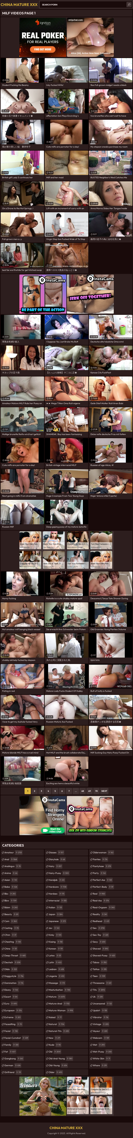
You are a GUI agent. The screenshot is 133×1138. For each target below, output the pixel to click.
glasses (56, 852)
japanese (57, 921)
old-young (58, 1065)
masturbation (60, 990)
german (12, 1065)
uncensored (103, 1003)
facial (11, 1031)
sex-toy (101, 935)
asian (11, 880)
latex (55, 955)
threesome (102, 983)
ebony (11, 990)
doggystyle (14, 976)
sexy (99, 941)
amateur (13, 852)
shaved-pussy (104, 955)
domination (14, 983)
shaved (101, 948)
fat (10, 1051)
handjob (57, 880)
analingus (12, 866)
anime (11, 873)
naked (55, 1017)
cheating (13, 941)
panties (100, 859)
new (55, 1038)
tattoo (100, 969)
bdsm (11, 907)
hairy (55, 866)
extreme (12, 1017)
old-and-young (61, 1058)
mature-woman (61, 1010)
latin (55, 962)
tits (99, 990)
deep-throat (15, 955)
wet (99, 1044)
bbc (10, 893)
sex (99, 928)
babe (11, 887)
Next (104, 791)
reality (100, 914)
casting (11, 928)
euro (11, 1003)
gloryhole (57, 859)
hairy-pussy (59, 873)
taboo (100, 962)
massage (57, 983)
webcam (101, 1038)
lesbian (57, 969)
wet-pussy (102, 1051)
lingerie (57, 976)
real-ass (101, 900)
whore (100, 1065)
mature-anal (59, 1003)
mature (57, 996)
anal (11, 859)
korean (56, 948)
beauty (11, 914)
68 (82, 791)
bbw (10, 900)
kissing (56, 941)
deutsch (12, 962)
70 (96, 791)
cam (11, 921)
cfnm (10, 935)
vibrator (101, 1017)
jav (54, 928)
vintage (101, 1024)
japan (56, 914)
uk (98, 996)
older (56, 1072)
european (13, 1010)
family (11, 1044)
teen (99, 976)
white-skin (102, 1058)
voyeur (100, 1031)
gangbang (14, 1058)
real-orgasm (104, 907)
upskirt (100, 1010)
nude (55, 1044)
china (11, 948)
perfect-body (103, 887)
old (55, 1051)
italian (56, 907)
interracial (58, 900)
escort (11, 996)
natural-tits (59, 1031)
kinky (55, 935)
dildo (11, 969)
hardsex (57, 893)
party (99, 873)
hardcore (58, 887)
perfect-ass (103, 880)
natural (57, 1024)
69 (89, 791)
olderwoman (103, 852)
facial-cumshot (16, 1038)
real (99, 893)
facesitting (13, 1024)
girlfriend (13, 1072)
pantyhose (102, 866)
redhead (101, 921)
